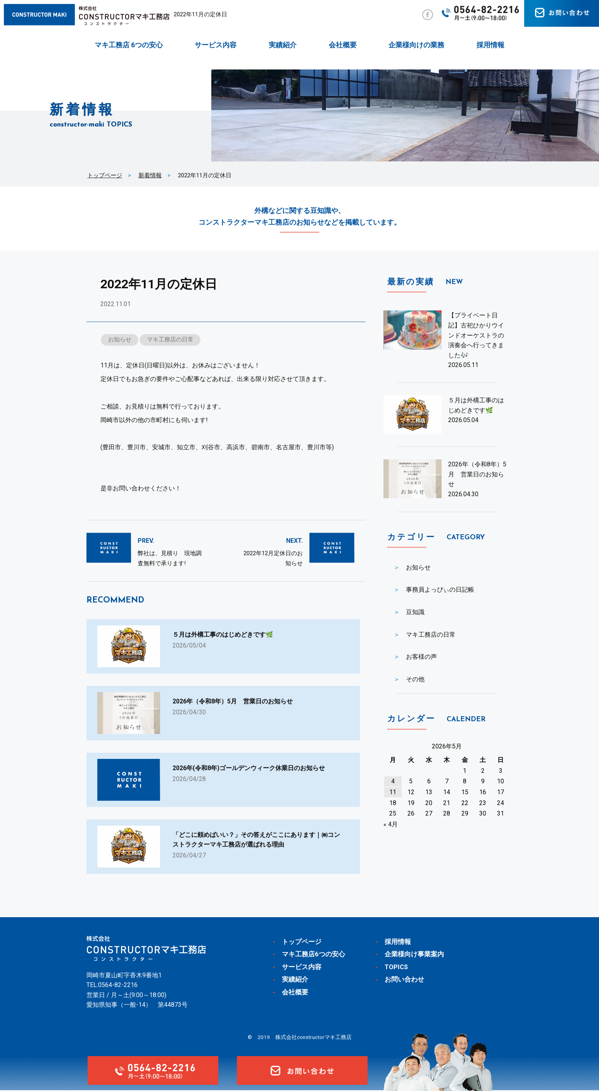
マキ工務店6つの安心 (313, 955)
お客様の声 (421, 656)
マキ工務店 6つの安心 (129, 45)
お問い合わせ (404, 980)
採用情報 (490, 45)
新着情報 (150, 175)
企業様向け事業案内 (414, 955)
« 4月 (390, 824)
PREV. (146, 541)
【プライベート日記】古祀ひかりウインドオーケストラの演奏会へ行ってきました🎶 (476, 335)
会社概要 (343, 45)
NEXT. (294, 541)
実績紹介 (283, 45)
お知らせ (119, 339)
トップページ (104, 175)
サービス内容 (215, 45)
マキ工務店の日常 (170, 339)
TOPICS (397, 968)
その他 (415, 679)
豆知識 (415, 612)
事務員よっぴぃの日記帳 (440, 589)
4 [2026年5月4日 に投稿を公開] (393, 781)
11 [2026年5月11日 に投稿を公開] (392, 792)
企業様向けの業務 (416, 45)
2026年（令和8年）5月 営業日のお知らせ (477, 474)
